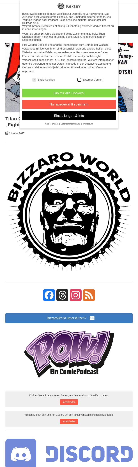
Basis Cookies (43, 79)
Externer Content (90, 79)
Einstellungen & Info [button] (69, 116)
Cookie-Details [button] (52, 124)
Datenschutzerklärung (98, 63)
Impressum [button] (88, 124)
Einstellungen (79, 67)
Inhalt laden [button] (69, 402)
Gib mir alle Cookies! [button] (69, 93)
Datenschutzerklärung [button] (71, 124)
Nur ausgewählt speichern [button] (69, 104)
